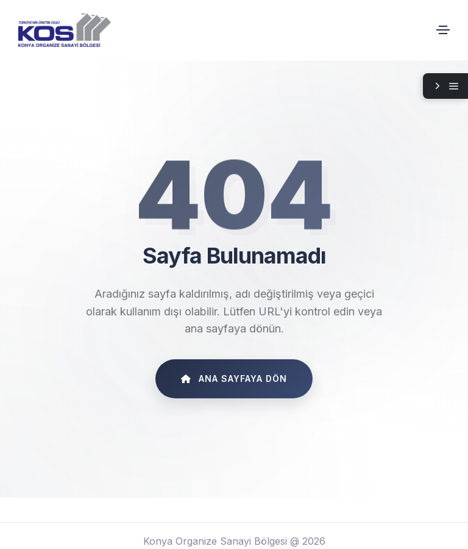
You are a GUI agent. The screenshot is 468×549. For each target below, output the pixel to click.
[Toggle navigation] (443, 30)
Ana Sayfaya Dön (234, 378)
